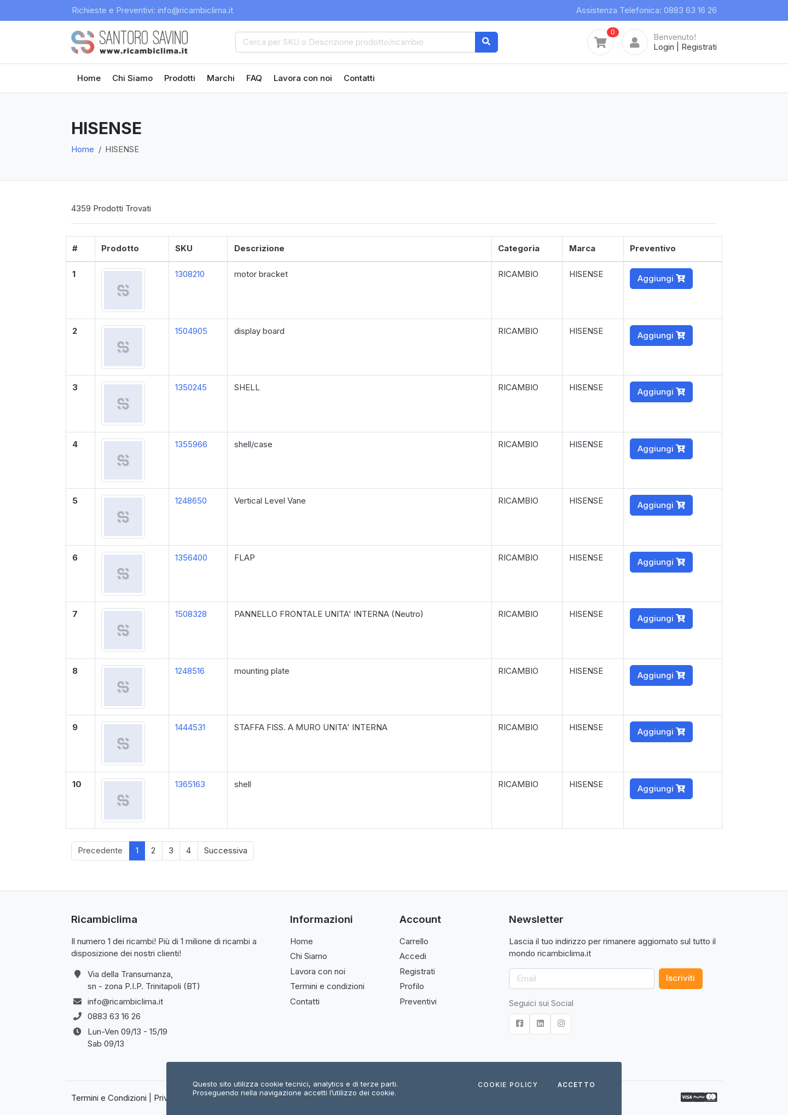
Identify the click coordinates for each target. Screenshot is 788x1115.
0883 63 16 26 (114, 1016)
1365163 (190, 784)
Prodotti (179, 78)
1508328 (191, 614)
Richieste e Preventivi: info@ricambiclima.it (152, 10)
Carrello (413, 941)
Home (89, 78)
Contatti (359, 78)
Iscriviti (680, 978)
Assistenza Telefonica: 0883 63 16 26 (646, 10)
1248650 (191, 500)
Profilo (411, 986)
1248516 (190, 671)
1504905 (191, 331)
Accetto (576, 1085)
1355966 (191, 444)
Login (663, 47)
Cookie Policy (508, 1085)
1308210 (190, 274)
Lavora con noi (303, 78)
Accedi (412, 956)
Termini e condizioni (327, 986)
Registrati (699, 47)
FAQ (254, 78)
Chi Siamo (132, 78)
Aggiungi (661, 278)
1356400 (191, 557)
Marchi (221, 78)
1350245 (191, 387)
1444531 (190, 727)
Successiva (225, 850)
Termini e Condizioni (109, 1098)
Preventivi (418, 1001)
